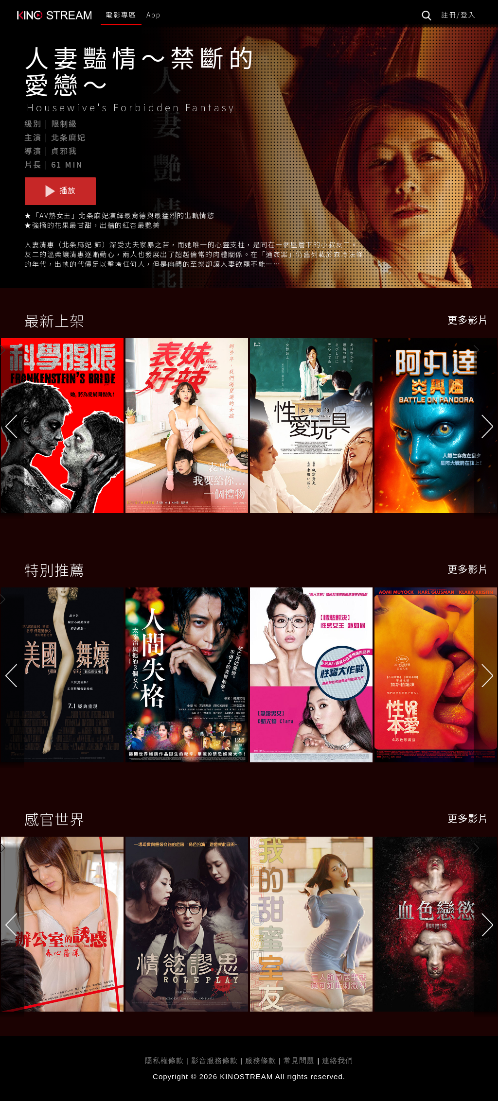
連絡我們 (337, 1060)
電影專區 (121, 14)
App (153, 14)
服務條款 (262, 1060)
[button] (486, 428)
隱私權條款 (164, 1060)
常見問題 (299, 1060)
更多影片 (467, 319)
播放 (60, 190)
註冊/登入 (458, 14)
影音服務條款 (214, 1060)
